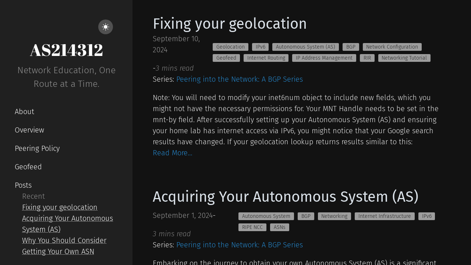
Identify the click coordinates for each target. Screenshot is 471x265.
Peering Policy (37, 148)
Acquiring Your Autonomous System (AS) (285, 197)
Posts (23, 185)
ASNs (280, 227)
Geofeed (28, 166)
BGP (350, 47)
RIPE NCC (252, 227)
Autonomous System (266, 216)
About (24, 111)
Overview (29, 130)
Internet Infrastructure (384, 216)
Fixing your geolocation (60, 207)
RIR (367, 58)
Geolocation (230, 47)
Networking (334, 216)
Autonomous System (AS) (305, 47)
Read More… (172, 152)
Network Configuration (392, 47)
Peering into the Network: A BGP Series (239, 79)
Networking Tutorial (404, 58)
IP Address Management (324, 58)
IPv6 (260, 47)
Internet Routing (266, 58)
